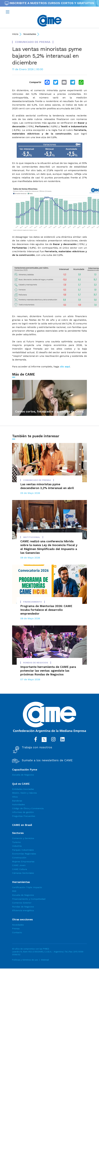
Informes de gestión (23, 812)
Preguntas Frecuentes (23, 816)
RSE (14, 891)
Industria (17, 846)
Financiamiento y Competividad (28, 899)
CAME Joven (18, 865)
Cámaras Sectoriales (23, 873)
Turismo (16, 842)
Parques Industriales (23, 850)
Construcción (19, 857)
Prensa (15, 928)
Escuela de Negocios (23, 775)
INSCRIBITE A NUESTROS (49, 3)
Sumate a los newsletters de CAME (47, 760)
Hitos (15, 797)
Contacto (17, 932)
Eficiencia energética (23, 910)
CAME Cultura (19, 869)
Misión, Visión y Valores (24, 793)
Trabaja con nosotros (37, 747)
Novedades (29, 34)
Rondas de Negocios (23, 906)
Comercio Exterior (21, 902)
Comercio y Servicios (23, 838)
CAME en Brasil (22, 824)
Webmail (45, 960)
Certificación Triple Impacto (27, 887)
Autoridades (18, 804)
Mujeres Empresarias (23, 861)
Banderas (17, 800)
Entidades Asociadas (23, 789)
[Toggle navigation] (7, 12)
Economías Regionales (24, 853)
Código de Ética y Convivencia (28, 808)
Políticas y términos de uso (25, 960)
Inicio (15, 34)
